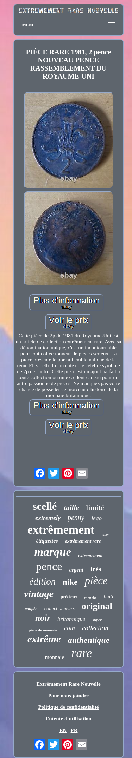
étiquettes (47, 541)
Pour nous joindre (68, 695)
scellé (45, 506)
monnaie (54, 657)
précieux (69, 596)
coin (69, 628)
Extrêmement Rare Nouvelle (68, 684)
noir (42, 617)
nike (70, 582)
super (97, 620)
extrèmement (90, 555)
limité (95, 507)
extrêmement (61, 529)
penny (76, 517)
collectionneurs (59, 608)
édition (42, 581)
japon (105, 534)
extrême (44, 639)
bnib (108, 596)
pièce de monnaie (43, 630)
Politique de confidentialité (68, 707)
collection (95, 628)
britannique (71, 619)
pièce (95, 580)
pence (49, 566)
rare (81, 653)
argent (76, 570)
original (97, 606)
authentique (89, 640)
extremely (48, 517)
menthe (90, 597)
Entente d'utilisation (68, 718)
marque (52, 552)
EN (63, 730)
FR (74, 730)
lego (97, 518)
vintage (39, 593)
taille (71, 507)
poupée (31, 608)
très (95, 569)
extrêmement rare (83, 541)
